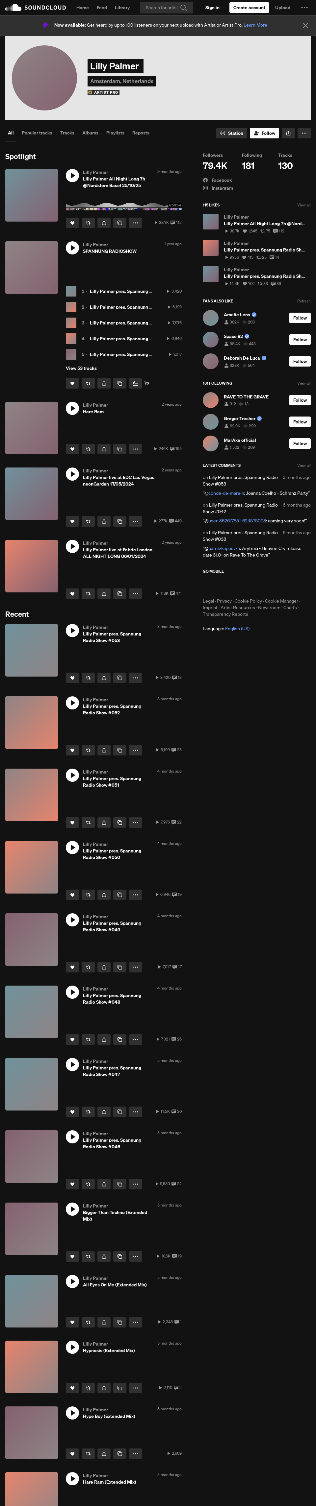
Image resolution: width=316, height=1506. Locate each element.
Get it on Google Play (267, 585)
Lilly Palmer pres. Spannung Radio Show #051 (137, 322)
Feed (102, 7)
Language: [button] (226, 628)
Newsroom (269, 607)
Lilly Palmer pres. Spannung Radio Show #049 (138, 354)
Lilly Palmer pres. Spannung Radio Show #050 (138, 338)
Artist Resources (238, 607)
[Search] (166, 7)
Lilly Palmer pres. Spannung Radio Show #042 (240, 508)
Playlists (115, 132)
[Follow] (264, 133)
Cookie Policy (248, 601)
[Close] (305, 25)
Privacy (224, 601)
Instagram (218, 188)
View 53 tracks (81, 368)
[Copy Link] (119, 223)
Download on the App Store (222, 585)
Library (122, 7)
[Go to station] (231, 133)
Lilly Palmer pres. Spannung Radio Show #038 (240, 536)
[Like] (72, 223)
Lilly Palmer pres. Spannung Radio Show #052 (138, 307)
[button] (304, 7)
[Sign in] (212, 7)
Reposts (140, 132)
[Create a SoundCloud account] (249, 7)
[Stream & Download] (146, 383)
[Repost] (88, 223)
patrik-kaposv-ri (224, 548)
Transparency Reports (225, 614)
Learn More (255, 25)
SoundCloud (35, 7)
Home (82, 7)
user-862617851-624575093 (237, 520)
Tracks (67, 132)
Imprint (210, 607)
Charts (290, 607)
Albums (90, 132)
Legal (208, 601)
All (11, 132)
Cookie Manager (281, 601)
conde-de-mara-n (226, 493)
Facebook (217, 180)
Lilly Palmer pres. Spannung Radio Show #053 (138, 291)
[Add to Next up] (135, 383)
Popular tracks (37, 132)
